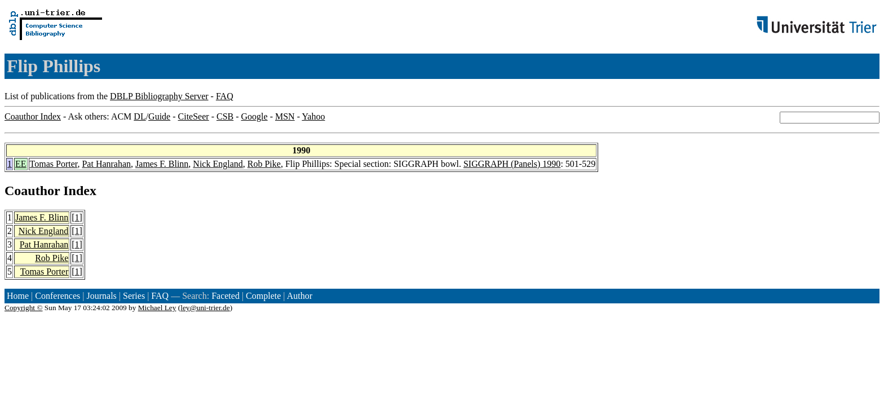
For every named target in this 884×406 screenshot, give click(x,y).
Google (254, 116)
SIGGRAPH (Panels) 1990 (511, 164)
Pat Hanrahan (106, 164)
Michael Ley (157, 307)
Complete (263, 296)
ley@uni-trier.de (204, 307)
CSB (224, 116)
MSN (285, 116)
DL (139, 116)
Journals (101, 296)
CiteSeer (193, 116)
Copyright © (24, 307)
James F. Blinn (161, 164)
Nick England (217, 164)
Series (134, 296)
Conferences (57, 296)
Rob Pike (264, 164)
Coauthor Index (33, 116)
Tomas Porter (54, 164)
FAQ (224, 96)
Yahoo (313, 116)
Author (299, 296)
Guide (159, 116)
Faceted (225, 296)
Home (18, 296)
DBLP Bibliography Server (159, 96)
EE (20, 164)
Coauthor (32, 190)
